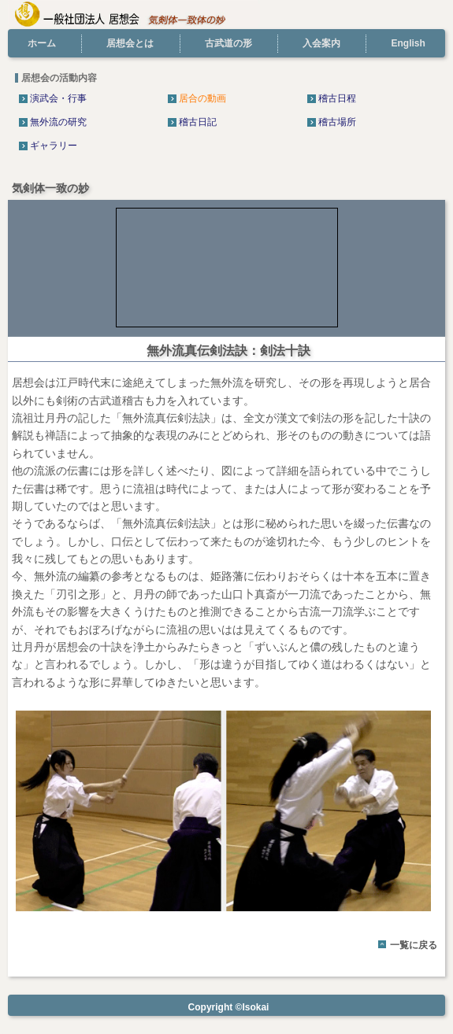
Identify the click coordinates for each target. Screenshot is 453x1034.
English (408, 43)
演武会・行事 (58, 98)
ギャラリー (53, 145)
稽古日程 (337, 98)
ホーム (42, 43)
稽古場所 (337, 121)
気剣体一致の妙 (50, 188)
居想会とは (130, 43)
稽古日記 (198, 121)
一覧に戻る (413, 945)
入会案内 (321, 43)
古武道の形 (228, 43)
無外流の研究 (58, 121)
